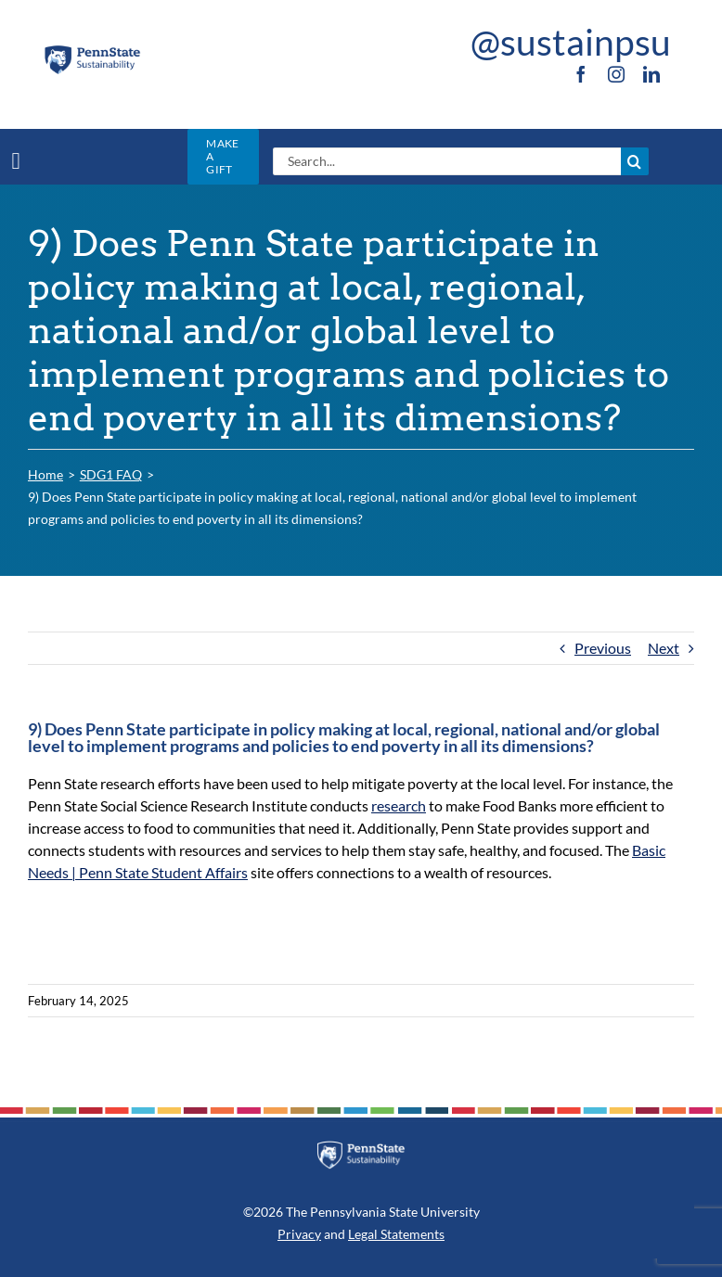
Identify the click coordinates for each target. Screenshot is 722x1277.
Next (663, 648)
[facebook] (581, 74)
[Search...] (447, 161)
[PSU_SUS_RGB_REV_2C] (361, 1147)
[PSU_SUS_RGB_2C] (92, 50)
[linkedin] (651, 74)
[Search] (635, 161)
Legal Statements (396, 1234)
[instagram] (616, 74)
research (398, 805)
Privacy (299, 1234)
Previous (602, 648)
